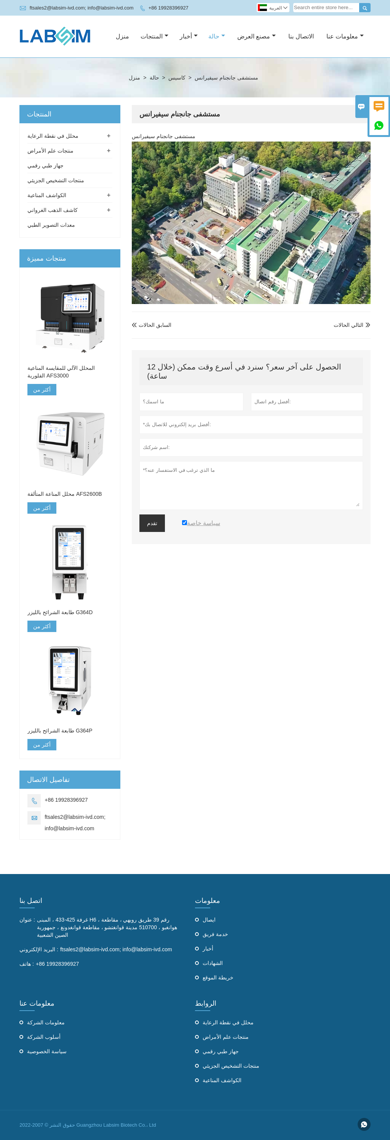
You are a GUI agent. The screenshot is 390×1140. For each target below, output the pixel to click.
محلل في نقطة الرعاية (52, 136)
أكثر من (42, 390)
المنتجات (154, 36)
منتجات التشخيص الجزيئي (55, 180)
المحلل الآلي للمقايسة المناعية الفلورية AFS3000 (61, 372)
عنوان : (27, 920)
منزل (122, 36)
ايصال (209, 920)
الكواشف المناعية (46, 195)
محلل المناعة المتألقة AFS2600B (64, 494)
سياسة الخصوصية (47, 1051)
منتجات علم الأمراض (50, 151)
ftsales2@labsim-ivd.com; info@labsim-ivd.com (82, 8)
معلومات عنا (345, 36)
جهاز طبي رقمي (45, 165)
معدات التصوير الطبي (51, 225)
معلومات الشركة (46, 1022)
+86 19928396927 (169, 8)
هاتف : (26, 964)
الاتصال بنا (300, 36)
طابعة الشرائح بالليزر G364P (59, 731)
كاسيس (176, 78)
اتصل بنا (30, 900)
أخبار (189, 36)
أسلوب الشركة (44, 1037)
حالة (216, 36)
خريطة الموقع (218, 977)
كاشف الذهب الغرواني (52, 210)
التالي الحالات (348, 325)
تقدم (152, 523)
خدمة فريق (215, 934)
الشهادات (213, 963)
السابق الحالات (151, 325)
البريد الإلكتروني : (38, 949)
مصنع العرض (256, 36)
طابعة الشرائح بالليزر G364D (60, 612)
